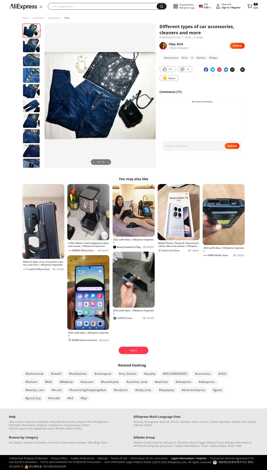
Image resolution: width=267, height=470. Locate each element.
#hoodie (54, 398)
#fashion (201, 57)
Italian (195, 422)
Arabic (252, 422)
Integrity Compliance (49, 425)
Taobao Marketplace (187, 446)
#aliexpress (183, 382)
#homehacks (110, 382)
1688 (238, 446)
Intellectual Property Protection (28, 458)
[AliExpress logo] (23, 6)
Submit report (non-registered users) (32, 428)
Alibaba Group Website (148, 442)
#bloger (213, 57)
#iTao (185, 57)
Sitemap (103, 458)
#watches (161, 382)
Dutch (204, 422)
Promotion (40, 442)
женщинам (54, 17)
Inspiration (38, 17)
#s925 (222, 374)
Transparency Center (76, 425)
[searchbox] (104, 6)
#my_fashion (128, 374)
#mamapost (102, 374)
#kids (48, 382)
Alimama (182, 442)
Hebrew (138, 425)
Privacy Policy (59, 458)
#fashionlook (34, 374)
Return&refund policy (63, 422)
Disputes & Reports (37, 422)
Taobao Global (218, 446)
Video (103, 442)
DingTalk (153, 446)
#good (217, 390)
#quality (149, 374)
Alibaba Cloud (215, 442)
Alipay (193, 442)
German (185, 422)
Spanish (165, 422)
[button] (41, 7)
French (175, 422)
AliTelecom (140, 446)
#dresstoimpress (193, 390)
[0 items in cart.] (252, 6)
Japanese (225, 422)
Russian (138, 422)
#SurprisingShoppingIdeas (87, 390)
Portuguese (151, 422)
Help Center (16, 422)
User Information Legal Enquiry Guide (127, 462)
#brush (57, 390)
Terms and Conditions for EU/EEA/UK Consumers (70, 462)
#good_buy (33, 398)
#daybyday (166, 390)
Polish (148, 425)
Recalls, (60, 428)
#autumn (86, 382)
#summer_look (136, 382)
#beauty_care (34, 390)
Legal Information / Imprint (188, 458)
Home (25, 17)
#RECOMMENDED (175, 374)
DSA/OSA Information (22, 425)
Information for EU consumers (149, 458)
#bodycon (121, 390)
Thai (244, 422)
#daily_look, (143, 390)
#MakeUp (66, 382)
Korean (236, 422)
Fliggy (201, 442)
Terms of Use (119, 458)
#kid (70, 398)
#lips (84, 398)
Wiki (90, 442)
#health (56, 374)
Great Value (68, 442)
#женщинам (171, 57)
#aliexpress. (207, 382)
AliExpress (169, 442)
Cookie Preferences (82, 458)
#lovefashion (78, 374)
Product (28, 442)
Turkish (213, 422)
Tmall (204, 446)
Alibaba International (238, 442)
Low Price (54, 442)
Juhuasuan (166, 446)
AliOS (231, 446)
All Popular (15, 442)
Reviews (82, 442)
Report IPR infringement (93, 422)
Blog (96, 442)
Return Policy (74, 428)
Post (67, 17)
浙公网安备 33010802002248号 (45, 466)
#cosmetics (203, 374)
